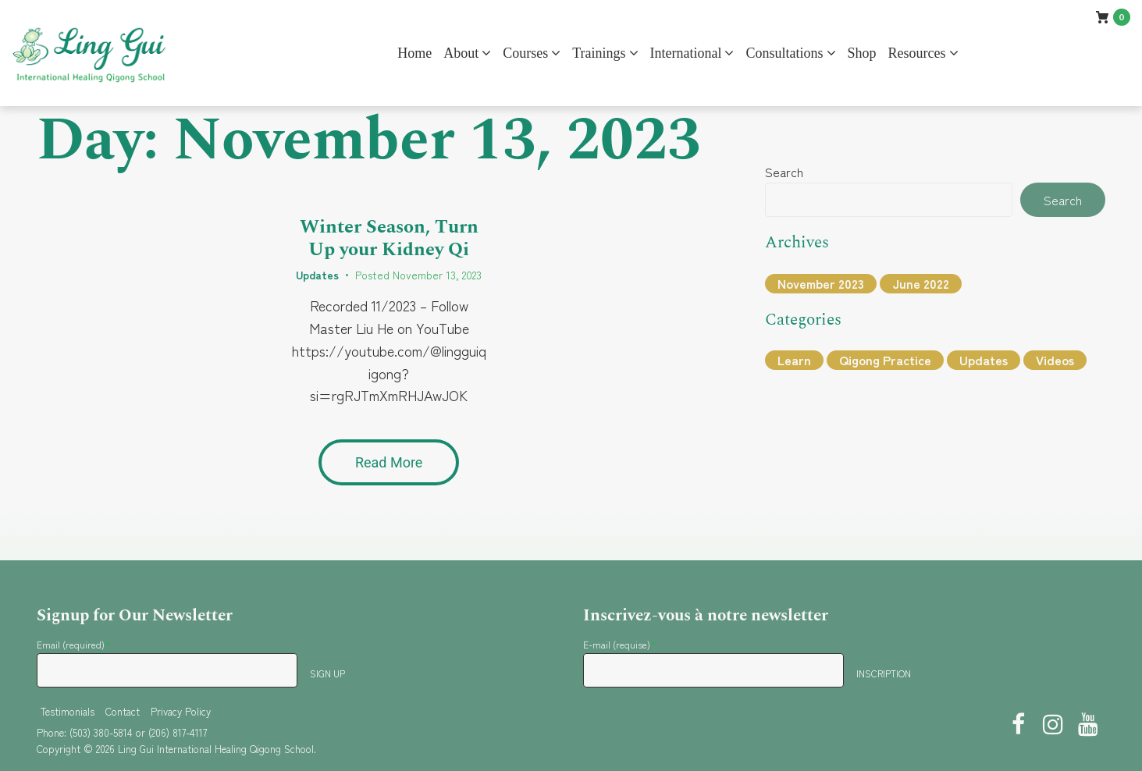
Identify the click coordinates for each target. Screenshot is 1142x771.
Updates (317, 274)
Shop (862, 53)
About (461, 53)
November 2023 (820, 283)
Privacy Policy (181, 711)
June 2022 (920, 283)
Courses (525, 53)
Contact (122, 711)
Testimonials (67, 711)
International (686, 53)
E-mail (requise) (619, 644)
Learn (794, 359)
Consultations (784, 53)
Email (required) (73, 644)
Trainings (598, 53)
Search (784, 171)
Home (414, 53)
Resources (917, 53)
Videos (1055, 359)
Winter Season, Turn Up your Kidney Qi (389, 238)
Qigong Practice (885, 359)
